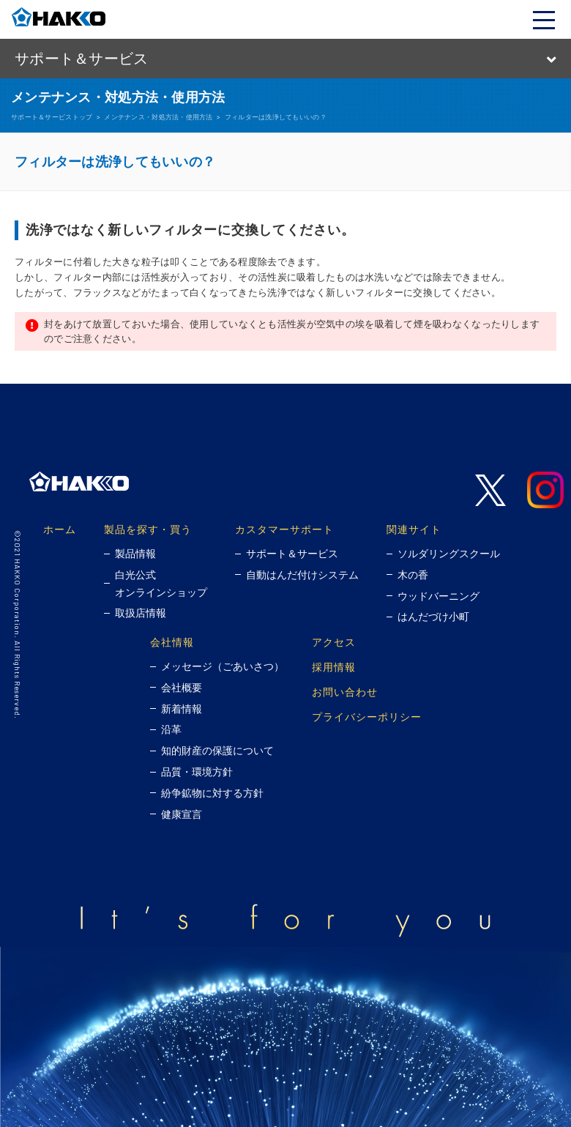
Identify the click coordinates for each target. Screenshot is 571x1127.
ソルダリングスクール (449, 553)
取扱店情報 (140, 613)
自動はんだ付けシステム (302, 575)
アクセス (334, 642)
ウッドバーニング (438, 596)
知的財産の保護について (217, 750)
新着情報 (181, 709)
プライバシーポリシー (367, 716)
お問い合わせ (345, 691)
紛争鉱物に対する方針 (212, 793)
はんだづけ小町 (433, 616)
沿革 (171, 729)
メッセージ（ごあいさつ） (222, 666)
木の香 (413, 575)
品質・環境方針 (197, 772)
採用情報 (334, 667)
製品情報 (135, 553)
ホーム (59, 529)
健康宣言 (181, 814)
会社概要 (181, 687)
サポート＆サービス (292, 553)
